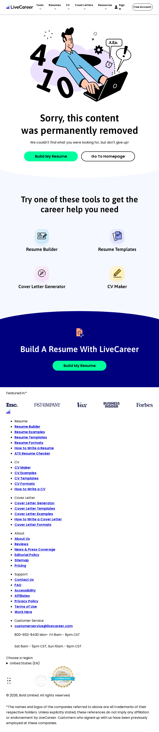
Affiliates (22, 595)
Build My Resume (51, 156)
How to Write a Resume (34, 448)
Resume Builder (42, 249)
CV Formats (24, 483)
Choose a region (19, 657)
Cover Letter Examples (33, 514)
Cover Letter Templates (34, 508)
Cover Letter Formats (32, 524)
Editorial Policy (26, 554)
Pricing (20, 565)
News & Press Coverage (34, 549)
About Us (22, 538)
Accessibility (25, 590)
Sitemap (21, 560)
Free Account (142, 7)
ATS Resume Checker (32, 453)
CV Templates (26, 478)
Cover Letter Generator (41, 286)
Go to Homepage (108, 156)
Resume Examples (29, 432)
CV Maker (117, 286)
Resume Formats (28, 442)
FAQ (17, 585)
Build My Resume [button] (80, 365)
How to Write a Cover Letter (38, 519)
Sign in (122, 7)
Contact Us (24, 579)
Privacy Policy (26, 601)
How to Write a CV (29, 489)
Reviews (21, 544)
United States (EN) (25, 663)
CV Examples (25, 473)
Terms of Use (25, 606)
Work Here (23, 612)
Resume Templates (117, 249)
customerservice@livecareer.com (43, 626)
